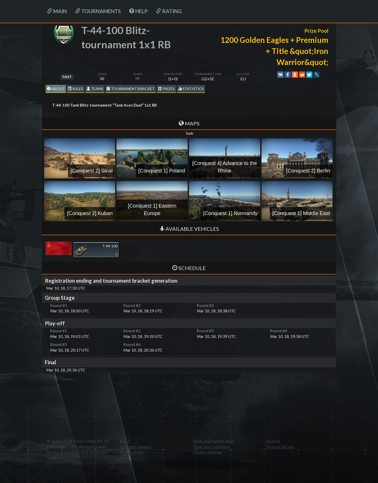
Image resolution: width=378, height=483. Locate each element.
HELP (138, 11)
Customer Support (135, 446)
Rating (169, 11)
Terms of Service (280, 446)
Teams (94, 88)
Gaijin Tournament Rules (214, 441)
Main (57, 11)
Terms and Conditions (211, 446)
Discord (273, 441)
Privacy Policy (132, 452)
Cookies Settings (207, 452)
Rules (75, 88)
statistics (191, 88)
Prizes (166, 88)
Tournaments (98, 11)
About (56, 88)
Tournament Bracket (131, 88)
